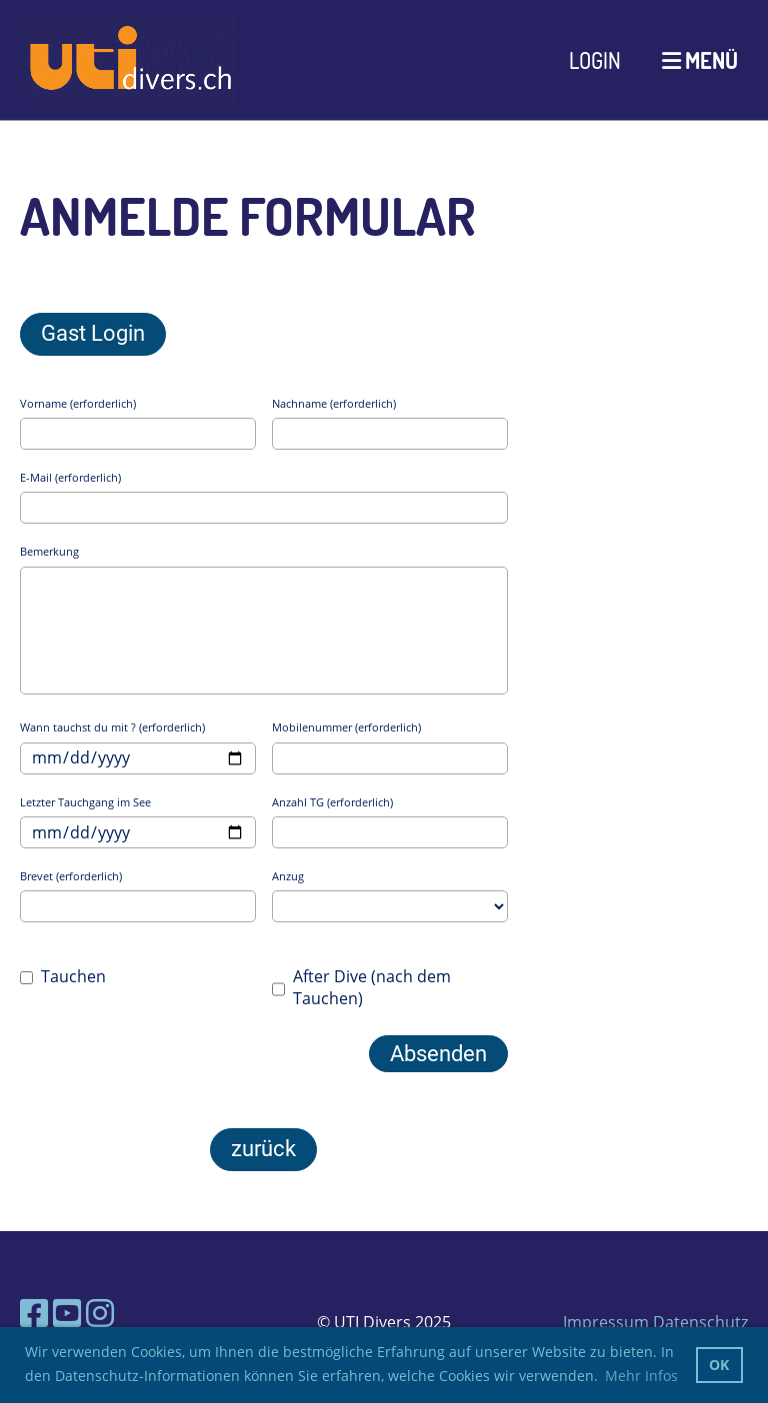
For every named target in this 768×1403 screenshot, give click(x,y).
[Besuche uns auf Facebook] (34, 1312)
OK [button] (719, 1364)
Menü (700, 60)
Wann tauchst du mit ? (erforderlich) (112, 726)
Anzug (288, 875)
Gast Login (93, 333)
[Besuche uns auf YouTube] (67, 1312)
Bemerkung (49, 551)
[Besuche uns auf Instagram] (100, 1312)
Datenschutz (700, 1322)
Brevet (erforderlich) (71, 875)
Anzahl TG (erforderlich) (332, 801)
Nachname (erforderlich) (334, 403)
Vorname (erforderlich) (78, 403)
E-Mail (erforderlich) (70, 477)
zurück (263, 1148)
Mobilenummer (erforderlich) (346, 726)
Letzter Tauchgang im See (85, 801)
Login (595, 60)
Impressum (606, 1322)
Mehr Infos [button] (641, 1375)
